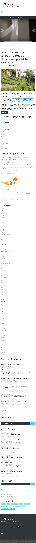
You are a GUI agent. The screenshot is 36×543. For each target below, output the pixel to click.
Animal (2, 215)
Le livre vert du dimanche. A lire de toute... (15, 400)
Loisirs (2, 290)
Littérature (3, 285)
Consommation (4, 242)
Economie (3, 256)
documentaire (15, 504)
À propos (20, 17)
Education (3, 258)
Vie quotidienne (4, 350)
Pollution (29, 117)
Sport (2, 332)
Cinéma (2, 237)
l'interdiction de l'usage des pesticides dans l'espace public (17, 98)
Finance (2, 268)
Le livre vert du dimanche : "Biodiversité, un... (18, 386)
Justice (2, 284)
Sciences (2, 323)
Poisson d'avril (4, 313)
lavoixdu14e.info (27, 157)
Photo (2, 311)
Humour (2, 273)
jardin (2, 119)
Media (2, 294)
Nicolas (2, 363)
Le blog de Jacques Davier (19, 159)
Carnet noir (3, 171)
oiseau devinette (17, 506)
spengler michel (4, 390)
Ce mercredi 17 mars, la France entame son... (11, 442)
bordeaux (6, 119)
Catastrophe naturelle (5, 234)
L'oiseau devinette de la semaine (16, 377)
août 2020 (3, 145)
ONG (2, 304)
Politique (2, 314)
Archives (12, 17)
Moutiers (3, 400)
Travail (2, 342)
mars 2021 (3, 133)
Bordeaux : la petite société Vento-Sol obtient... (11, 475)
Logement (3, 289)
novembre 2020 (4, 139)
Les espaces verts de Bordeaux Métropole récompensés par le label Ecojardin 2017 (15, 57)
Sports (2, 333)
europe (21, 504)
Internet (2, 282)
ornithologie (3, 506)
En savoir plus (27, 542)
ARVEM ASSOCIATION (11, 173)
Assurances (3, 224)
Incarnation (12, 155)
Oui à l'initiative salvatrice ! (6, 159)
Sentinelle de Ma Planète (6, 325)
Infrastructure (4, 277)
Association (3, 222)
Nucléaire (3, 301)
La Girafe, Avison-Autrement (18, 161)
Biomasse (3, 232)
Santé (2, 321)
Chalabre (9, 171)
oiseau (10, 506)
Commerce (3, 241)
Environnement (19, 117)
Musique (2, 297)
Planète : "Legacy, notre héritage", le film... (10, 465)
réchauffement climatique (7, 508)
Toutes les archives (4, 148)
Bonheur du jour (16, 170)
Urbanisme (3, 345)
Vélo (2, 347)
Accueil (4, 17)
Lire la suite (4, 112)
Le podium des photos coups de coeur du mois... (11, 164)
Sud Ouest (3, 335)
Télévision (3, 337)
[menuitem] (4, 17)
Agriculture (23, 116)
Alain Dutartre (4, 377)
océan (2, 302)
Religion (2, 320)
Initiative (2, 278)
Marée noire (3, 292)
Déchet (2, 248)
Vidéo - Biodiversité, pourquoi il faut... (17, 390)
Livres (2, 287)
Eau (1, 253)
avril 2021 (3, 131)
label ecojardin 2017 (12, 119)
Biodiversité (28, 116)
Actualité (18, 116)
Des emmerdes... (4, 155)
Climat (2, 239)
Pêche (2, 306)
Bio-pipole (3, 229)
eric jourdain (3, 386)
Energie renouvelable (5, 263)
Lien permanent (5, 116)
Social (2, 327)
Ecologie (14, 117)
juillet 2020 (3, 146)
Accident (2, 208)
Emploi (2, 260)
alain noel (3, 504)
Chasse (2, 236)
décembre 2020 (4, 138)
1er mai (2, 173)
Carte (3, 410)
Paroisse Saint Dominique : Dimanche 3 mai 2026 (11, 157)
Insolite (2, 280)
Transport (3, 340)
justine (2, 395)
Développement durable (6, 117)
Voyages (2, 354)
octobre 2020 (4, 141)
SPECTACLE (3, 330)
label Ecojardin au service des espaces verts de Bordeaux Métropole (17, 101)
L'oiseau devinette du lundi (11, 363)
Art (1, 220)
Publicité (2, 318)
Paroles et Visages (21, 162)
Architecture (3, 217)
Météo (2, 296)
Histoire (2, 272)
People (2, 308)
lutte (9, 504)
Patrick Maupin (4, 372)
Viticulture (3, 352)
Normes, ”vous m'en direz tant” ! (8, 162)
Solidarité (3, 328)
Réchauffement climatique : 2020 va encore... (16, 381)
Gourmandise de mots (5, 170)
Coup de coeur (4, 244)
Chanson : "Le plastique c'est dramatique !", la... (15, 395)
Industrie (2, 275)
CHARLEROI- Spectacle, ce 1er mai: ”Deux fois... (11, 167)
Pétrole (2, 309)
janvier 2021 (3, 136)
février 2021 (3, 134)
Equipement (3, 267)
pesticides (27, 504)
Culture (2, 246)
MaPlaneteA (7, 4)
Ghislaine (3, 381)
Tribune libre (3, 344)
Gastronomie (3, 270)
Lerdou (2, 367)
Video (2, 349)
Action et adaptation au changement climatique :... (20, 372)
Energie (2, 261)
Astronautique (4, 225)
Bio (1, 227)
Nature (24, 117)
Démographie (4, 249)
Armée (2, 218)
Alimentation (3, 213)
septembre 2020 (4, 143)
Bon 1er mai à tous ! (5, 161)
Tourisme (3, 339)
